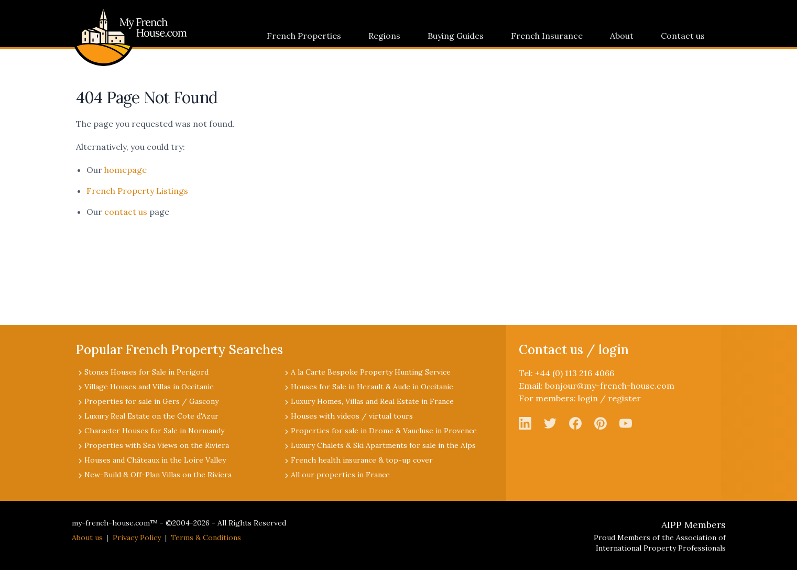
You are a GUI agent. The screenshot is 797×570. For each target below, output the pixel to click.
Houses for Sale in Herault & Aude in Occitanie (372, 386)
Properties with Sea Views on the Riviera (156, 445)
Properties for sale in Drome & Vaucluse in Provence (384, 430)
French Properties (304, 35)
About (622, 35)
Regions (384, 35)
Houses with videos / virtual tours (352, 416)
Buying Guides (456, 35)
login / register (609, 398)
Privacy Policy (137, 537)
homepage (125, 170)
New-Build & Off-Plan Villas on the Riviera (158, 474)
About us (87, 537)
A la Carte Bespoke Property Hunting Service (371, 372)
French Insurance (547, 35)
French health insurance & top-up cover (362, 460)
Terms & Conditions (206, 537)
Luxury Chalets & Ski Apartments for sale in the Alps (383, 445)
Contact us (683, 35)
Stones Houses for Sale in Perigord (146, 372)
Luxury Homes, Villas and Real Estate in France (372, 401)
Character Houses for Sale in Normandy (154, 430)
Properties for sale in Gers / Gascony (151, 401)
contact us (125, 211)
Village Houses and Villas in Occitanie (149, 386)
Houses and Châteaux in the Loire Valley (155, 460)
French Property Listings (137, 190)
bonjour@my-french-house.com (609, 385)
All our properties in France (340, 474)
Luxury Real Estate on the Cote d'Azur (151, 416)
